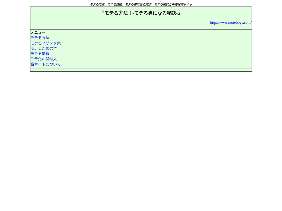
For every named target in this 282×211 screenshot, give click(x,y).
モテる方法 (39, 37)
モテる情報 (39, 53)
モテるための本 (43, 48)
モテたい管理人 (43, 59)
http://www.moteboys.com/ (231, 22)
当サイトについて (45, 64)
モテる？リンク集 (45, 43)
